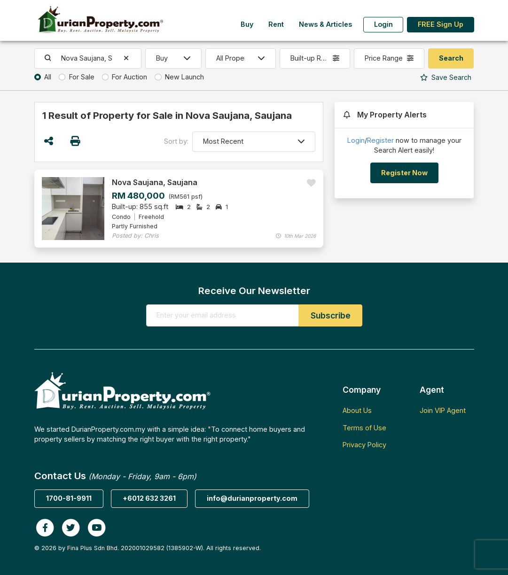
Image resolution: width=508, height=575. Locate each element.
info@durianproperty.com (252, 498)
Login (383, 24)
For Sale (81, 77)
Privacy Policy (364, 445)
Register (380, 140)
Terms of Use (364, 428)
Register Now (404, 173)
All (47, 77)
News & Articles (325, 24)
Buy (247, 24)
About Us (357, 410)
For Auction (129, 77)
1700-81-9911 (69, 498)
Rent (276, 24)
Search (445, 77)
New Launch (184, 77)
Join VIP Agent (443, 410)
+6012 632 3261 (149, 498)
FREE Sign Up (440, 24)
